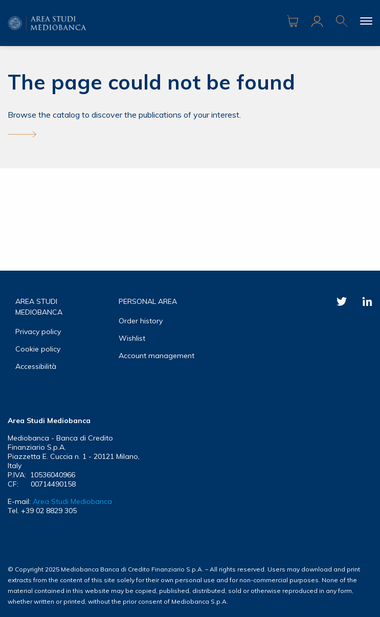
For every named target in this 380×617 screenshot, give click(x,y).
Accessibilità (35, 366)
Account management (156, 355)
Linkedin (367, 301)
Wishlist (132, 338)
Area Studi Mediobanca (72, 501)
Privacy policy (38, 331)
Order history (141, 320)
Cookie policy (37, 348)
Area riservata (317, 21)
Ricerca (342, 21)
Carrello (292, 21)
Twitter (342, 301)
